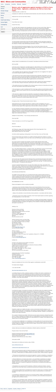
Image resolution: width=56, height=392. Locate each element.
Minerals (19, 4)
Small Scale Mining (5, 20)
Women (2, 8)
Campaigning (4, 24)
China (2, 17)
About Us (5, 388)
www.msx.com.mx (30, 334)
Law (2, 26)
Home (2, 4)
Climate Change (4, 10)
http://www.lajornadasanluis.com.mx (19, 270)
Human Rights (4, 22)
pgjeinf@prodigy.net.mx (20, 227)
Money (2, 15)
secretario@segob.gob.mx (20, 237)
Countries (13, 4)
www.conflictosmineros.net (17, 344)
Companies (7, 4)
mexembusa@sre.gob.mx (20, 258)
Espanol (24, 4)
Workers (3, 13)
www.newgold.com (30, 333)
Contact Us (23, 388)
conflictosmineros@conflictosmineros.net (20, 347)
